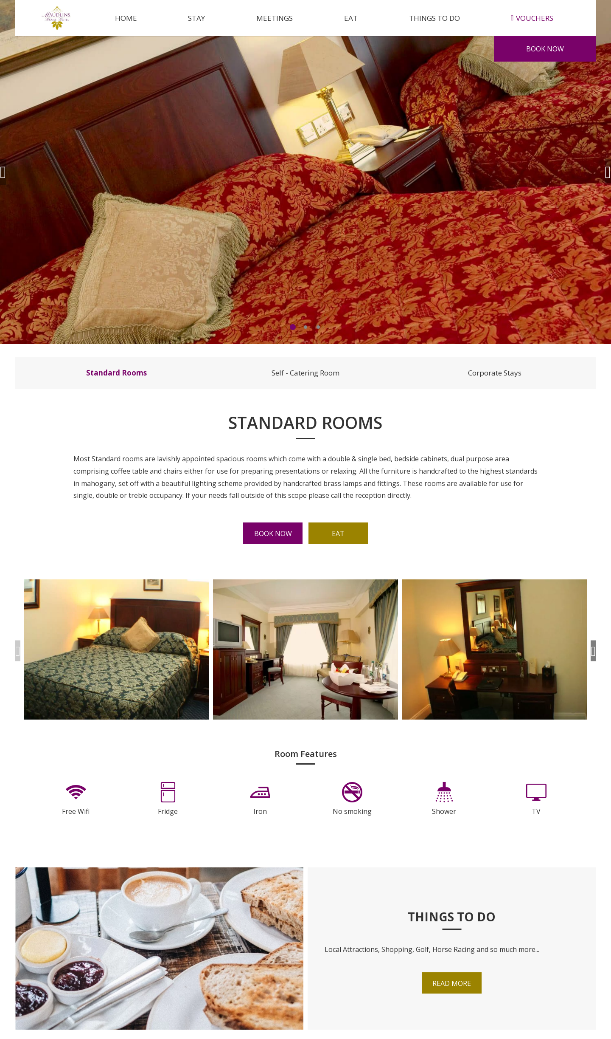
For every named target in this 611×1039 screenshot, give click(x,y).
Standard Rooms (116, 373)
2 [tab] (305, 327)
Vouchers (532, 18)
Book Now (273, 533)
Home (126, 18)
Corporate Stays (494, 373)
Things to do (434, 18)
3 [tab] (318, 327)
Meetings (274, 18)
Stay (196, 18)
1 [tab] (293, 327)
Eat (351, 18)
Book (545, 48)
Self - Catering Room (305, 373)
